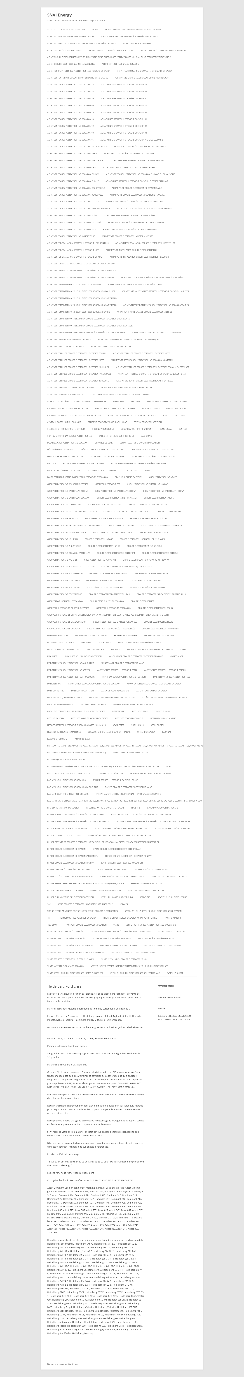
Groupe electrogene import (99, 539)
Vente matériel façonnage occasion (65, 966)
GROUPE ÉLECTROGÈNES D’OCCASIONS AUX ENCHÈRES (161, 594)
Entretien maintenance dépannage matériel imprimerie (138, 463)
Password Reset (82, 739)
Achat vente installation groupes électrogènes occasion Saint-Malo (82, 270)
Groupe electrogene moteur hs (104, 546)
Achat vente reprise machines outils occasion (70, 387)
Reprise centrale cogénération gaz (172, 828)
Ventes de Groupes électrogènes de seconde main (135, 973)
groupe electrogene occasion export (116, 553)
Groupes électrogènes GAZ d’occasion (66, 622)
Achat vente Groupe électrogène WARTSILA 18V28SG (127, 236)
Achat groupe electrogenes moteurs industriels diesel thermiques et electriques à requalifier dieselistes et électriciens (109, 57)
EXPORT (147, 470)
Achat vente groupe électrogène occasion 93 (70, 133)
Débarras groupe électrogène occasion (67, 442)
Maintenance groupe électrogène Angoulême (70, 663)
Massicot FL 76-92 (55, 690)
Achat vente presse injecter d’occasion (111, 346)
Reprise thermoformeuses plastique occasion (70, 897)
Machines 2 (53, 656)
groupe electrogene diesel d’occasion (147, 504)
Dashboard (146, 436)
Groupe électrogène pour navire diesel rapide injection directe (120, 566)
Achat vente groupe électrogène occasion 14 (124, 84)
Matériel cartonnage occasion (151, 690)
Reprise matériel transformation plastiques (121, 876)
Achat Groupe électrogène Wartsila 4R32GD (163, 50)
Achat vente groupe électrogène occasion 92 (70, 126)
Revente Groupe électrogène (172, 897)
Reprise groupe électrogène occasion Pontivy (128, 856)
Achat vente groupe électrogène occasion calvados (130, 167)
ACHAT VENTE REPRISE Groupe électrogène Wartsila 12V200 (144, 380)
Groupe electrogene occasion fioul (160, 553)
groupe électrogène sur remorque (105, 587)
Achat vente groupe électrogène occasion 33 (70, 91)
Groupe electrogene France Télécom (148, 518)
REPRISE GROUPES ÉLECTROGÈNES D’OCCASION (122, 863)
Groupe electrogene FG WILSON (62, 518)
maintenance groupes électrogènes (171, 677)
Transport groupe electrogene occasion (86, 925)
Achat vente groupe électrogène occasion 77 (124, 105)
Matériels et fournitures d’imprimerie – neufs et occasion (76, 711)
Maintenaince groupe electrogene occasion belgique (135, 656)
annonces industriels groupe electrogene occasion (74, 415)
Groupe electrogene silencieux (146, 580)
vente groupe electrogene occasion (162, 945)
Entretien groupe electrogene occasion (83, 463)
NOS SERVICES (137, 725)
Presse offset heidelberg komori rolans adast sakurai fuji (76, 752)
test (49, 918)
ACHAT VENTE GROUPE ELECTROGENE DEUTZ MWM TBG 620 (142, 77)
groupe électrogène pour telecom (65, 573)
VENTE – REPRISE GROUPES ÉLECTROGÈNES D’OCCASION (151, 925)
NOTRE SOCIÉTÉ (157, 725)
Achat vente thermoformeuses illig (65, 394)
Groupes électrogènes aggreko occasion (68, 608)
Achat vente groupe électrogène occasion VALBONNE (130, 229)
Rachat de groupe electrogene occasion (150, 773)
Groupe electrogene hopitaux (62, 539)
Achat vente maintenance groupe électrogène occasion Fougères (81, 291)
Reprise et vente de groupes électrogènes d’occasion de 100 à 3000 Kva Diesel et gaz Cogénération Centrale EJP (103, 842)
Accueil (51, 29)
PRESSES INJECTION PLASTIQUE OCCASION (66, 759)
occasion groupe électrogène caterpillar (109, 732)
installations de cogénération (63, 649)
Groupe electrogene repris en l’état (153, 573)
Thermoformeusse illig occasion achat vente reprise (130, 918)
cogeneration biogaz (103, 429)
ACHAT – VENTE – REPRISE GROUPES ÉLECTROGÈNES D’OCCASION (129, 36)
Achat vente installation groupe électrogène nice (73, 250)
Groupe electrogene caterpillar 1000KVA (147, 484)
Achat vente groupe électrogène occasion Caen (71, 167)
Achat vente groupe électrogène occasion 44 (124, 91)
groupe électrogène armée (163, 477)
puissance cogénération (110, 773)
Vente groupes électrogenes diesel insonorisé (70, 959)
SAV (49, 904)
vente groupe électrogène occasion (118, 945)
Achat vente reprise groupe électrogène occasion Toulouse (78, 380)
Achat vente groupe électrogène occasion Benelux (137, 160)
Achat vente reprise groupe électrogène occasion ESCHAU (76, 353)
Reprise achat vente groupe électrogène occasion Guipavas (141, 814)
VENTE (116, 925)
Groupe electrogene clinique (159, 498)
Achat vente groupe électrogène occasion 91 (124, 119)
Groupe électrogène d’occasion (104, 504)
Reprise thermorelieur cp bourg (117, 897)
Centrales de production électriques (66, 429)
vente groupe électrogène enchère (156, 938)
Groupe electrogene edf (169, 511)
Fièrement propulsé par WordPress (62, 1364)
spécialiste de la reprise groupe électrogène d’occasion (153, 911)
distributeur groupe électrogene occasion (153, 456)
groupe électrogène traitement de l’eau (109, 594)
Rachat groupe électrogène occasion (66, 780)
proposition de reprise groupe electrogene (69, 773)
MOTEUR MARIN (163, 711)
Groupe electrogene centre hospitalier (117, 498)
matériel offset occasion (93, 704)
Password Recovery (57, 739)
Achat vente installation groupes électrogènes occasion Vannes (80, 277)
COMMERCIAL (166, 429)
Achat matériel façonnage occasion (120, 64)
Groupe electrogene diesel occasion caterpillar (72, 511)
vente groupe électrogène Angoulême (67, 938)
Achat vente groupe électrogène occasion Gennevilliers (135, 201)
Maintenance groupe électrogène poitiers (165, 670)
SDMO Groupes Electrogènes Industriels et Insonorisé (85, 904)
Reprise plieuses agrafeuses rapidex (169, 876)
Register (135, 807)
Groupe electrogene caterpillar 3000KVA (115, 491)
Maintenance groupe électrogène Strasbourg (71, 677)
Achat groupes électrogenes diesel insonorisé (71, 64)
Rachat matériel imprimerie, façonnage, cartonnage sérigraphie (128, 794)
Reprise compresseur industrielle (64, 835)
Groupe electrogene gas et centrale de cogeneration (74, 525)
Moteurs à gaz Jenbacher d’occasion (89, 718)
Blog (165, 415)
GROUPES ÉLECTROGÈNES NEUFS (158, 622)
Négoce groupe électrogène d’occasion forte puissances (76, 725)
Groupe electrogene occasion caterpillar (68, 553)
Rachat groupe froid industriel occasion (68, 794)
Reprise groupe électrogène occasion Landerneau (72, 856)
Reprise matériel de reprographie (152, 869)
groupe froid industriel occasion (107, 601)
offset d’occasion (146, 732)
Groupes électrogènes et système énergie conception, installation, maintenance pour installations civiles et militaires (108, 615)
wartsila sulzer (175, 973)
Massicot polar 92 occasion (115, 690)
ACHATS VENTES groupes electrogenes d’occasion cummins (120, 394)
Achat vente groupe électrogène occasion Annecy (140, 146)
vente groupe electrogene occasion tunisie (133, 952)
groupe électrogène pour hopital (64, 566)
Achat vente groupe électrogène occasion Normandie (145, 208)
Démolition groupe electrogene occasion (102, 449)
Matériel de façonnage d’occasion (64, 697)
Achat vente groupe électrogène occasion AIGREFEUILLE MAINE (132, 140)
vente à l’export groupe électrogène (66, 931)
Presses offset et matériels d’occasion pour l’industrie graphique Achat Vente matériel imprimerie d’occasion (103, 766)
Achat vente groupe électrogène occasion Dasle (137, 188)
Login (183, 649)
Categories (180, 415)
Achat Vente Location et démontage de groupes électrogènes (153, 277)
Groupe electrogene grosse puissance (66, 532)
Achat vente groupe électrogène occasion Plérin (72, 215)
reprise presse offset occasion (146, 883)
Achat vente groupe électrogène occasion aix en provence (77, 146)
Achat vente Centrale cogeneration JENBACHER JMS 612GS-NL (77, 77)
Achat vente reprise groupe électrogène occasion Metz (141, 353)
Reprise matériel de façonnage (113, 869)
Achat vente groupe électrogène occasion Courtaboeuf (76, 188)
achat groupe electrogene (137, 43)
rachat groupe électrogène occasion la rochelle (72, 787)
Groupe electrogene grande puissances (161, 525)
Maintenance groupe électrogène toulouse (123, 677)
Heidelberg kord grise (125, 635)
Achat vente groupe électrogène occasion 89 (124, 112)
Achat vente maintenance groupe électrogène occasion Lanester (155, 291)
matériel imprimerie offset (60, 704)
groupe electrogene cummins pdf (64, 504)
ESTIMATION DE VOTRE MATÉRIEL (103, 470)
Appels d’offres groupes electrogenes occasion (132, 415)
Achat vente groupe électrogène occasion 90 (70, 119)
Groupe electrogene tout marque (64, 594)
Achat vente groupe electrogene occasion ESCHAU (73, 201)
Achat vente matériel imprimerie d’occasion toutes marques (128, 339)
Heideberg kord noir (57, 635)
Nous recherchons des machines (64, 732)
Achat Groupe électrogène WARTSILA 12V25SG (111, 50)
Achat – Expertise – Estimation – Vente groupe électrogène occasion (81, 43)
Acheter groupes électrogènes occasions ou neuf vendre (76, 401)
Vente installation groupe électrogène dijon (124, 959)
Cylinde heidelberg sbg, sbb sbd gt (116, 436)
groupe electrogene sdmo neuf (63, 580)
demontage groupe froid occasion (65, 456)
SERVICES (124, 904)
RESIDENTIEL (145, 897)
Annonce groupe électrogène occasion (167, 401)
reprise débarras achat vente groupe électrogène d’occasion (119, 835)
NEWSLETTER (118, 725)
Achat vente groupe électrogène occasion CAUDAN (73, 174)
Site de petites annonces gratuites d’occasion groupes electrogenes (82, 911)
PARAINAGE (167, 732)
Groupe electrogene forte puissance (104, 518)
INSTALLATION (105, 642)
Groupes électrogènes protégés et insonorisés (111, 628)
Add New (135, 401)
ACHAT (95, 29)
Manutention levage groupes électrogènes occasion (154, 683)
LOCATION (115, 649)
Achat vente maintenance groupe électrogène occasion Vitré (78, 312)
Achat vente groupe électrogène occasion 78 (70, 112)
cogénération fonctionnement (137, 429)
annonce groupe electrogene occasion (67, 408)
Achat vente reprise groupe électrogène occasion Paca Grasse (79, 374)
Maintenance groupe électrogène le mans (122, 663)
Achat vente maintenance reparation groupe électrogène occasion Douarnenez (88, 318)
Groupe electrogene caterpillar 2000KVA (67, 491)
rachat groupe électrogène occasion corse (115, 780)
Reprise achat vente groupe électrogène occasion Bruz (75, 814)
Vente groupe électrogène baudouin (112, 938)
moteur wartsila (55, 718)
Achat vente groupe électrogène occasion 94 (124, 133)
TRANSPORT (52, 925)
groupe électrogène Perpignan (100, 560)
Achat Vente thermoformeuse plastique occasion (126, 387)
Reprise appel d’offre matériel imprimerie (67, 828)
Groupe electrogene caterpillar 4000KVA (163, 491)
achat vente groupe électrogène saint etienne (71, 236)
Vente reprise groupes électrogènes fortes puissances (75, 973)
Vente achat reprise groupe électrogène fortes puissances (122, 931)
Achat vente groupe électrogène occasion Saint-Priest (136, 222)
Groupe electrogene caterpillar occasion (68, 498)
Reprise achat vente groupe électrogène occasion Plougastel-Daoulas (153, 821)
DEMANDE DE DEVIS (104, 442)
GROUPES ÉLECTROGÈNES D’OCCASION (113, 608)
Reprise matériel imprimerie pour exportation (70, 876)
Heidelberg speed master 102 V (159, 635)
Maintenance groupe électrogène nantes (68, 670)
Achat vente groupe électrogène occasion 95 (70, 140)
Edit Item (51, 463)
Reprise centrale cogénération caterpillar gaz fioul (121, 828)
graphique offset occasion (128, 477)
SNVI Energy (59, 15)
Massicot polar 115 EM (82, 690)
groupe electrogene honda (154, 532)
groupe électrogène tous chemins (147, 587)
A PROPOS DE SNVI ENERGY (73, 29)
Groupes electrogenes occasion (63, 628)
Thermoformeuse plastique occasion (77, 918)
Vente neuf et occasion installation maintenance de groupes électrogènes (129, 966)
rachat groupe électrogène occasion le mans (128, 787)
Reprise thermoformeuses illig (105, 890)
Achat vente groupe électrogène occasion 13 (70, 84)
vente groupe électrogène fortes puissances (70, 945)
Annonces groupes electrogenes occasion (164, 408)
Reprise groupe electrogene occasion (66, 849)
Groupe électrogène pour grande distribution (146, 560)
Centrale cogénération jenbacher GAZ (107, 422)
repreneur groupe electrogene (162, 807)
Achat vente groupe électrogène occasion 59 (70, 98)
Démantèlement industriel (61, 449)
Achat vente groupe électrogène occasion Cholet (73, 181)
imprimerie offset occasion (61, 642)
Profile (169, 766)
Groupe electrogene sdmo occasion (104, 580)
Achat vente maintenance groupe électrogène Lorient (135, 284)
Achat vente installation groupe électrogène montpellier (145, 243)
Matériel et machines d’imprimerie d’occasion (112, 697)
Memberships (118, 711)
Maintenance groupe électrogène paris (117, 670)
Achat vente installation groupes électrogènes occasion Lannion (81, 263)
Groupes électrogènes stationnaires (161, 628)
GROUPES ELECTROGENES (142, 601)
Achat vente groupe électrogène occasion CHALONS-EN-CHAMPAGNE (140, 174)
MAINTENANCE (176, 656)
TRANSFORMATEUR (172, 918)
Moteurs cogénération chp (129, 718)
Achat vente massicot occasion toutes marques (156, 332)
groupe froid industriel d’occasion (65, 601)
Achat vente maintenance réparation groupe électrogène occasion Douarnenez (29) (90, 325)
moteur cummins (141, 711)
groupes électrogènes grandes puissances (115, 622)
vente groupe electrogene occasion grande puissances (75, 952)
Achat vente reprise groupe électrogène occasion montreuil (142, 360)
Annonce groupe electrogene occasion (115, 408)
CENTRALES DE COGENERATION (148, 422)
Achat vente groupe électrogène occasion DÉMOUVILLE (75, 195)
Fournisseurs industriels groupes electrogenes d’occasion (77, 477)
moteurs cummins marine (163, 718)
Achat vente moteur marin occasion (65, 346)
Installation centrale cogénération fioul (139, 642)
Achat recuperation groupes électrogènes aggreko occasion (78, 71)
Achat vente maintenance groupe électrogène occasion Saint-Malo (82, 298)
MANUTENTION (54, 683)
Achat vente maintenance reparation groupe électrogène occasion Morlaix (86, 332)
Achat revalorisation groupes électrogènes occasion (144, 71)
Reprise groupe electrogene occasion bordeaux (116, 849)
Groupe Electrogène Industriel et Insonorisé (142, 539)
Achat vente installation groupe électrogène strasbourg (139, 257)
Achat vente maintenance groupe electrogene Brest (74, 284)
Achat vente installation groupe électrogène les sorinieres (78, 243)
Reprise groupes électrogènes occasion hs (69, 869)
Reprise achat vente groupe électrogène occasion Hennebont (78, 821)
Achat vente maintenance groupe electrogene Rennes (144, 312)
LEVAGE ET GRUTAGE (95, 649)
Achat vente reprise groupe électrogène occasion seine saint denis (152, 374)
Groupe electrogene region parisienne (109, 573)
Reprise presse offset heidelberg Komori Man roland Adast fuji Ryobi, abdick (85, 883)
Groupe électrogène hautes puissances (113, 532)
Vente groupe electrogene (171, 931)
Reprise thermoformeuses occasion (146, 890)
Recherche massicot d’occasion (63, 807)
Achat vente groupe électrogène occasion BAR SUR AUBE (76, 160)
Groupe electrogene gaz (121, 525)
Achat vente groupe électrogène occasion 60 (124, 98)
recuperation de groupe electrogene (105, 807)
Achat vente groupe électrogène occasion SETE (71, 229)
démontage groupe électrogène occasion (152, 449)
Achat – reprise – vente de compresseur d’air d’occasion (133, 29)
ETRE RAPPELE (131, 470)
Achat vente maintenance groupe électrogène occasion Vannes (156, 305)
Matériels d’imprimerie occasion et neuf (133, 704)
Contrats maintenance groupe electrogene (69, 436)
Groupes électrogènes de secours (155, 608)
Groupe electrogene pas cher (62, 560)
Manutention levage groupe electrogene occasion (94, 683)
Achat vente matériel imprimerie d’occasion (69, 339)
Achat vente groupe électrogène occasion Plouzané (74, 222)
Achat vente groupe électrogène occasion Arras (72, 153)
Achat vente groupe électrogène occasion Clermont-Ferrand (137, 181)
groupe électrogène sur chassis (63, 587)
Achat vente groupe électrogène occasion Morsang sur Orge (78, 208)
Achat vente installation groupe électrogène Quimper (75, 257)
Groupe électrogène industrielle (64, 546)
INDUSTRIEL (86, 642)
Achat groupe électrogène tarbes (64, 50)
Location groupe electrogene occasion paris (150, 649)
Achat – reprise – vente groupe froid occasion (70, 36)
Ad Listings (118, 401)
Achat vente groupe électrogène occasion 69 (70, 105)
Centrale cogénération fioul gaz (64, 422)
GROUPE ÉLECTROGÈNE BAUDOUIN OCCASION (68, 484)
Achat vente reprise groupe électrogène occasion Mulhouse (78, 367)
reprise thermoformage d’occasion (65, 890)
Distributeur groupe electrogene (107, 456)
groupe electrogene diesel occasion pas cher (126, 511)
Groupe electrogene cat (107, 484)
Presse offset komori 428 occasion (130, 752)
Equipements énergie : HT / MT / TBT (64, 470)
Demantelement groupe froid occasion (140, 442)
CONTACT (182, 429)
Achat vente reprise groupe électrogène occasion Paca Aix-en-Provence (152, 367)
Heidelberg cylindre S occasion (91, 635)
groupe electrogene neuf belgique (144, 546)
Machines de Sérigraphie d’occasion (83, 656)
